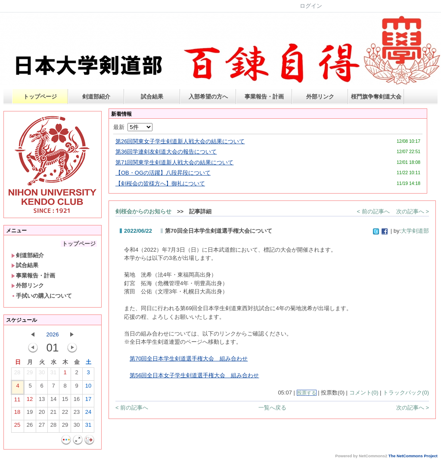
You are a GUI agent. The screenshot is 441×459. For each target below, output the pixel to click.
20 (42, 414)
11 (17, 401)
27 (42, 427)
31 (53, 374)
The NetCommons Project (413, 456)
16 (77, 401)
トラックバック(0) (406, 392)
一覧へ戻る (272, 407)
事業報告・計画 (264, 96)
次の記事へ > (412, 211)
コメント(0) (364, 392)
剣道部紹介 (96, 96)
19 (30, 414)
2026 (53, 334)
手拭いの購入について (41, 296)
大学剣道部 (415, 231)
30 (42, 374)
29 (30, 374)
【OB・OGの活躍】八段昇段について (163, 172)
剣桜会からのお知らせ (143, 211)
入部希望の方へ (208, 96)
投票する (306, 392)
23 (77, 414)
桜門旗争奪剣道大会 (376, 96)
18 (17, 414)
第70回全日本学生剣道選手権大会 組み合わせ (189, 358)
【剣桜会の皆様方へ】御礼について (160, 183)
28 (17, 374)
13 (42, 401)
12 (30, 401)
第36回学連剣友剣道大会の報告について (166, 151)
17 (88, 401)
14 (53, 401)
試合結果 (152, 96)
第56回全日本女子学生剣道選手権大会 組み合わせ (194, 375)
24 (88, 414)
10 (88, 387)
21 (53, 414)
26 (30, 427)
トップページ (40, 96)
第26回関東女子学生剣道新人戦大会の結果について (180, 141)
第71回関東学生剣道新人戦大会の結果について (174, 162)
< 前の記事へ (373, 211)
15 (65, 401)
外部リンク (320, 96)
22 (65, 414)
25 (17, 427)
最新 (132, 127)
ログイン (311, 6)
